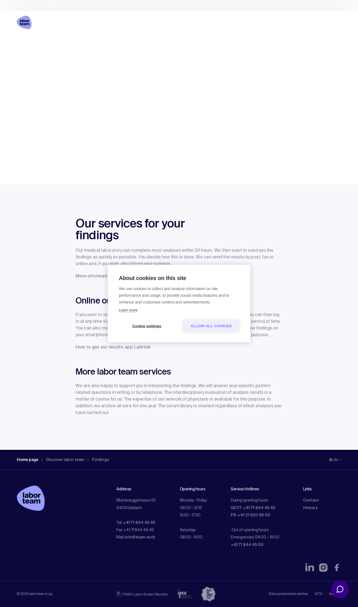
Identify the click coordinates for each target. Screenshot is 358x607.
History (310, 508)
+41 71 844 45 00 (247, 545)
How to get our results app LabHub (114, 347)
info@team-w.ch (139, 537)
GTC (318, 594)
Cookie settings (146, 326)
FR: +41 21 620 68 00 (250, 515)
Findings (98, 460)
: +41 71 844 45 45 (138, 523)
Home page (27, 460)
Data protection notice (288, 594)
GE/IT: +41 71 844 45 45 (253, 508)
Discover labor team (63, 460)
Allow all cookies (211, 326)
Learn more (128, 310)
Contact (311, 500)
